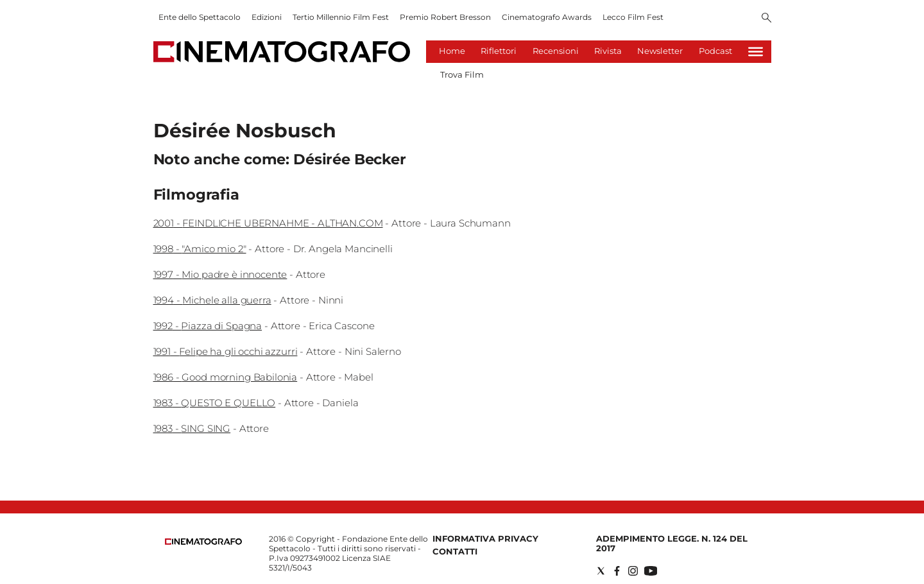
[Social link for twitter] (601, 571)
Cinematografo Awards (547, 17)
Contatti (454, 551)
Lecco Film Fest (633, 17)
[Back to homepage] (203, 542)
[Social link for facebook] (617, 571)
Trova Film (462, 74)
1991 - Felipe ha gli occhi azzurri (225, 351)
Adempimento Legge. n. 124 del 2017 (672, 543)
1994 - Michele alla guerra (212, 300)
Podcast (715, 51)
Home (452, 51)
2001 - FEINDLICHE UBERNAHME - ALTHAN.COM (268, 223)
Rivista (608, 51)
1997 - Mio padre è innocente (220, 274)
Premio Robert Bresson (445, 17)
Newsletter (660, 51)
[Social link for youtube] (650, 571)
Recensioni (556, 51)
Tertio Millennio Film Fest (341, 17)
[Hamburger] (755, 51)
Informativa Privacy (485, 538)
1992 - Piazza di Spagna (207, 326)
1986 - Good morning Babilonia (225, 377)
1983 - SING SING (192, 428)
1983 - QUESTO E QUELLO (214, 403)
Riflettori (499, 51)
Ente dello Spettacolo (199, 17)
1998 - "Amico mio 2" (199, 249)
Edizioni (267, 17)
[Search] (766, 18)
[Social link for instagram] (633, 571)
